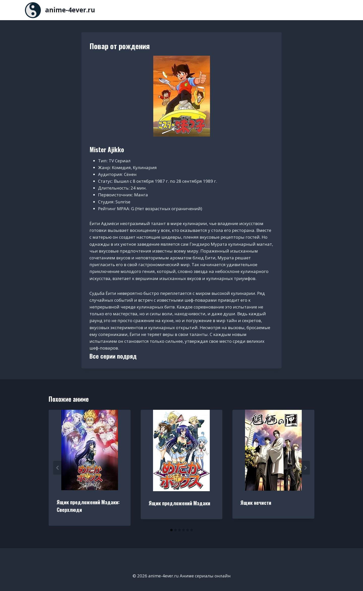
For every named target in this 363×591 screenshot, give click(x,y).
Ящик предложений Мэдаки (179, 503)
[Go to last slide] (57, 468)
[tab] (171, 530)
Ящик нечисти (255, 502)
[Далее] (305, 468)
